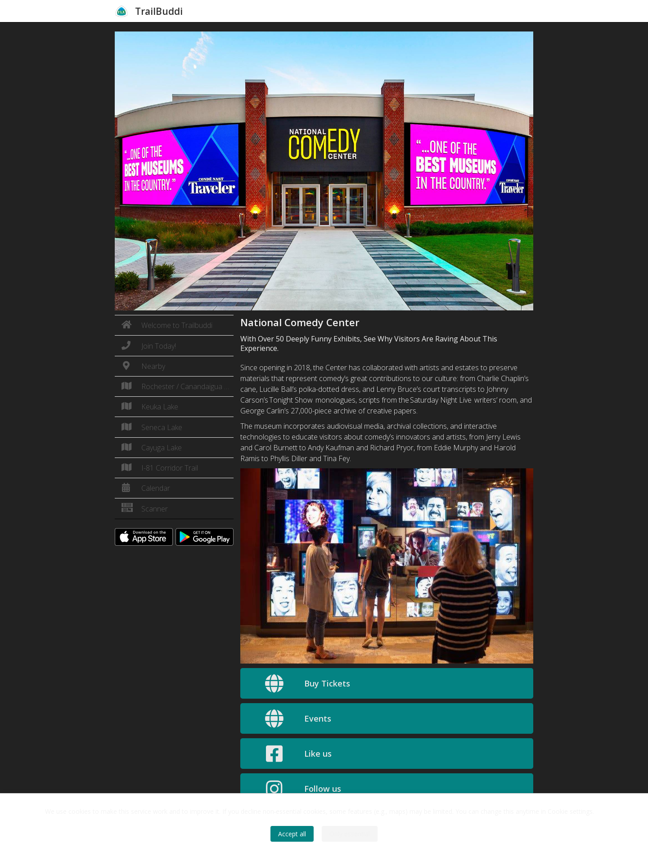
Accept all (292, 834)
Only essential (349, 834)
